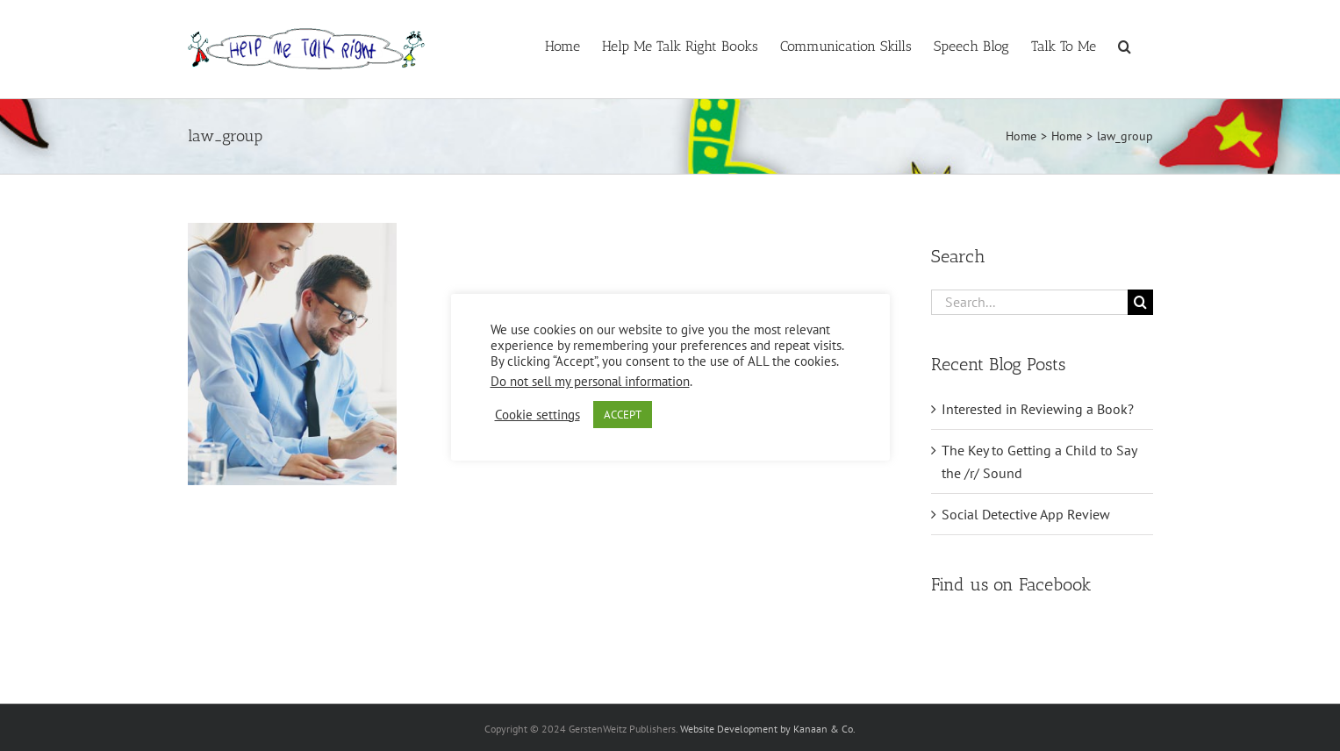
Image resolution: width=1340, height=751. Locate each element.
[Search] (1140, 302)
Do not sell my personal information (590, 381)
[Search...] (1029, 302)
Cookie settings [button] (537, 415)
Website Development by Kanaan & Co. (768, 728)
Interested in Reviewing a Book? (1038, 409)
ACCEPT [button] (622, 414)
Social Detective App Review (1026, 514)
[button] (1124, 45)
